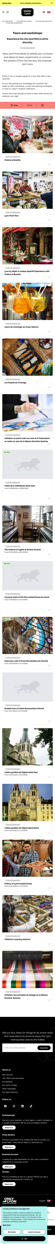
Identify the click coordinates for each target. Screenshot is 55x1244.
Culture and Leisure (24, 21)
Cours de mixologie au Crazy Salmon (22, 326)
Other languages (9, 1089)
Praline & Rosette (13, 160)
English (46, 1201)
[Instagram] (14, 1106)
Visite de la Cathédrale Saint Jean (20, 485)
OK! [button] (24, 1239)
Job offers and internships (13, 1078)
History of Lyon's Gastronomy (18, 883)
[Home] (27, 12)
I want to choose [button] (34, 1232)
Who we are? (7, 1075)
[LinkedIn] (22, 1106)
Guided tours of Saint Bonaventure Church (24, 708)
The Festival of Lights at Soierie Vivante (23, 549)
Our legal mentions (10, 1092)
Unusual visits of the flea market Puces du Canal (27, 597)
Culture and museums (43, 21)
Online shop (6, 3)
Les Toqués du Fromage (15, 382)
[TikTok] (31, 1106)
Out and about (7, 21)
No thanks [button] (12, 1232)
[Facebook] (5, 1106)
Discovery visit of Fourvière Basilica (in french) (26, 660)
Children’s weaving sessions (17, 939)
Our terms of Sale (9, 1085)
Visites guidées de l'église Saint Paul (21, 772)
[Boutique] (44, 12)
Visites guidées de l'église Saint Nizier (22, 827)
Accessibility (7, 1082)
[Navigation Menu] (3, 12)
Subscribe (44, 1048)
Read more (9, 1127)
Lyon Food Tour (12, 215)
